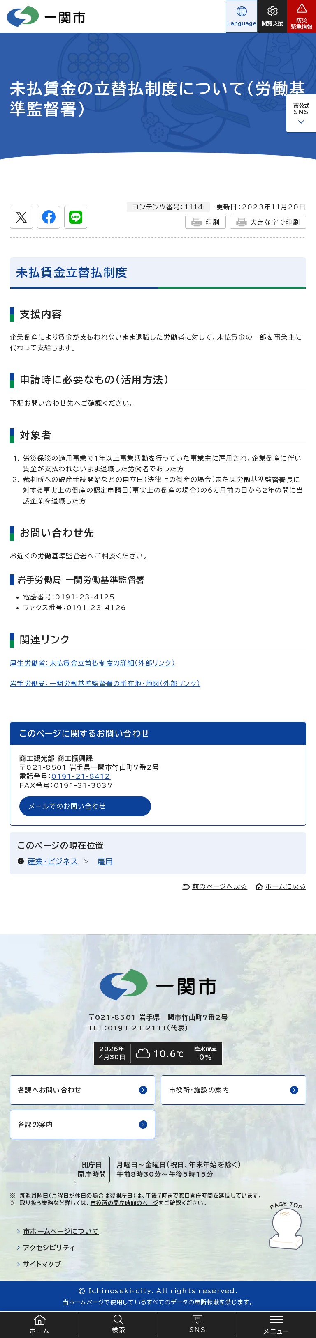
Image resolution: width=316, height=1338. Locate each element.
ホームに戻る (281, 886)
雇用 (106, 861)
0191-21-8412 (80, 776)
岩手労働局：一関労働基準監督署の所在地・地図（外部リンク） (105, 683)
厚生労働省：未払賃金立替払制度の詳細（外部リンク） (92, 663)
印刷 (205, 222)
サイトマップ (39, 1264)
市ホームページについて (57, 1231)
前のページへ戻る (214, 886)
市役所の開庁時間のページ (124, 1203)
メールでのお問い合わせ (67, 806)
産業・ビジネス (53, 861)
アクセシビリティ (45, 1247)
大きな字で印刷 (268, 222)
